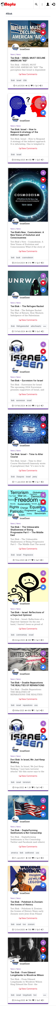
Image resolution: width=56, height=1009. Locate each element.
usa (35, 705)
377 (28, 560)
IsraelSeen (25, 49)
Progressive (28, 555)
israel (29, 400)
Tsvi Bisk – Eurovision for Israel (26, 380)
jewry (35, 477)
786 (29, 1000)
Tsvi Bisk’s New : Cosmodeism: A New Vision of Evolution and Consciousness (27, 235)
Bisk (13, 80)
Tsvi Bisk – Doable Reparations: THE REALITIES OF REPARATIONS (27, 684)
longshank (27, 995)
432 (29, 331)
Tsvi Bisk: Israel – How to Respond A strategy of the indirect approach (24, 132)
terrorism (26, 782)
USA (25, 80)
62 (27, 85)
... (44, 326)
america (14, 853)
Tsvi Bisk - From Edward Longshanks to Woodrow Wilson (27, 973)
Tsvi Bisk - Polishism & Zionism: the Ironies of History (26, 903)
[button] (36, 4)
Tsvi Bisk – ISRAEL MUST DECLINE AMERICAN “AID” (27, 59)
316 (28, 262)
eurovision (20, 400)
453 (29, 159)
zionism (31, 924)
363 (28, 405)
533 (28, 858)
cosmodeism (27, 257)
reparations (27, 705)
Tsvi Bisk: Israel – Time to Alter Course (26, 455)
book (18, 257)
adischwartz (36, 326)
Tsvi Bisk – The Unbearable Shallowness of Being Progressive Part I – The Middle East (26, 531)
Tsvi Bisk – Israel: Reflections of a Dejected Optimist (27, 613)
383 (28, 640)
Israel (19, 80)
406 (28, 710)
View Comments (28, 74)
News (12, 54)
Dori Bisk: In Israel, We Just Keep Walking (27, 761)
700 (28, 929)
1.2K (28, 787)
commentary (21, 635)
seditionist (29, 853)
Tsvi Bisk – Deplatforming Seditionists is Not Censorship (26, 831)
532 (29, 482)
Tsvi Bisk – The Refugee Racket (27, 306)
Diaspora (20, 477)
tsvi (24, 924)
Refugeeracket (23, 326)
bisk (12, 257)
